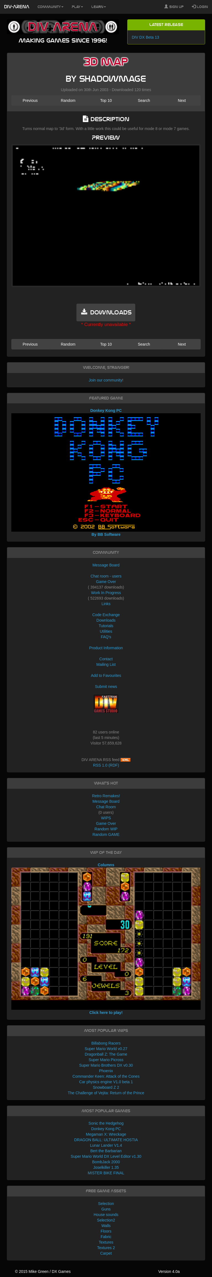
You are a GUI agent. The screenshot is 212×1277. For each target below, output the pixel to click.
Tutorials (106, 626)
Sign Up (174, 6)
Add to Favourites (106, 675)
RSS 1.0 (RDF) (106, 765)
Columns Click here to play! (106, 939)
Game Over (106, 581)
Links (106, 604)
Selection (106, 1203)
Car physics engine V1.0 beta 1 (106, 1082)
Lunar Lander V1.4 (106, 1145)
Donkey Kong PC (106, 1129)
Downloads (105, 620)
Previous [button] (30, 100)
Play (77, 7)
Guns (105, 1209)
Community (50, 7)
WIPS (106, 818)
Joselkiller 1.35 (106, 1167)
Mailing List (106, 664)
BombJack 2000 (106, 1162)
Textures (106, 1242)
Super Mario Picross (106, 1060)
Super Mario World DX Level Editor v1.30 (106, 1156)
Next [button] (182, 100)
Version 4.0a (169, 1271)
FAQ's (106, 637)
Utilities (106, 631)
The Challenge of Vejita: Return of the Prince (106, 1093)
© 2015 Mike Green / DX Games (43, 1271)
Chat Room (106, 807)
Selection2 (106, 1220)
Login (200, 6)
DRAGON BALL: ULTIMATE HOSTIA (106, 1140)
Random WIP (105, 829)
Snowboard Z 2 (106, 1087)
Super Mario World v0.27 (106, 1048)
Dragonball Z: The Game (106, 1054)
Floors (106, 1231)
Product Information (106, 648)
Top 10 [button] (106, 100)
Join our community (105, 380)
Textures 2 (106, 1248)
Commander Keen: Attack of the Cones (106, 1076)
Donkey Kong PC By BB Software (106, 472)
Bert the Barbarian (106, 1151)
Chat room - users (106, 576)
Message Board (106, 565)
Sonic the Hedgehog (106, 1123)
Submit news (106, 686)
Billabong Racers (106, 1043)
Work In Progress (106, 592)
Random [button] (68, 100)
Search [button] (144, 100)
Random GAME (106, 834)
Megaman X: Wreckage (106, 1134)
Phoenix (106, 1071)
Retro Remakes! (106, 796)
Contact (106, 659)
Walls (106, 1225)
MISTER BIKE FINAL (106, 1173)
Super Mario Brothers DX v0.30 (106, 1065)
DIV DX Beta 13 (145, 37)
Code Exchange (106, 615)
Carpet (106, 1253)
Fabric (106, 1236)
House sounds (106, 1214)
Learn (98, 7)
